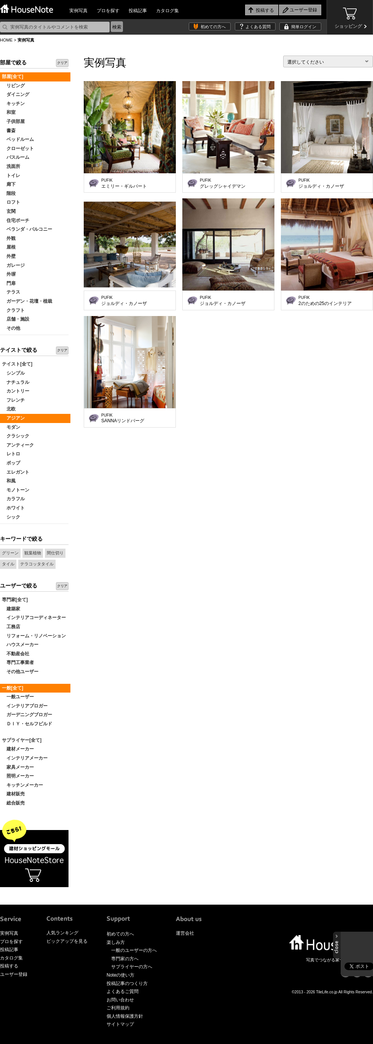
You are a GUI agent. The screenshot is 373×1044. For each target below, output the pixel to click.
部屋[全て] (12, 76)
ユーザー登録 (13, 974)
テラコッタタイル (37, 564)
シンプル (13, 373)
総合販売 (13, 803)
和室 (9, 112)
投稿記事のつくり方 (127, 983)
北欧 (9, 409)
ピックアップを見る (67, 941)
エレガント (15, 472)
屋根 (9, 247)
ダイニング (15, 94)
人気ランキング (62, 932)
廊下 (9, 184)
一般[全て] (12, 688)
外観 (9, 238)
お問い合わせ (120, 999)
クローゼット (18, 148)
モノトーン (15, 490)
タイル (8, 564)
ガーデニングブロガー (27, 714)
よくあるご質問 (123, 991)
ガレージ (13, 265)
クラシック (15, 436)
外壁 (9, 256)
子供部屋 (13, 121)
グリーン (10, 553)
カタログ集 (167, 10)
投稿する (9, 966)
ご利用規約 (118, 1007)
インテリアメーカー (25, 758)
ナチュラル (15, 382)
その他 (11, 328)
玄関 (9, 211)
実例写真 (78, 10)
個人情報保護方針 (125, 1016)
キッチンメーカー (22, 785)
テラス (11, 292)
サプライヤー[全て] (21, 740)
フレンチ (13, 400)
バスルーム (15, 157)
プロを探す (108, 10)
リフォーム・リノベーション (34, 636)
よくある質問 (258, 26)
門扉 (9, 283)
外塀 (9, 274)
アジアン (13, 418)
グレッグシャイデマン (222, 183)
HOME (6, 40)
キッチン (13, 103)
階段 (9, 193)
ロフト (11, 202)
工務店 (11, 626)
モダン (11, 427)
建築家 (11, 608)
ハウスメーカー (20, 644)
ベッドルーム (18, 139)
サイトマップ (120, 1024)
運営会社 (185, 933)
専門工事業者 (18, 662)
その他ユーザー (20, 671)
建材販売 (13, 794)
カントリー (15, 391)
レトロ (11, 454)
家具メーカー (18, 767)
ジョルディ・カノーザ (321, 183)
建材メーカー (18, 749)
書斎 (9, 130)
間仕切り (55, 553)
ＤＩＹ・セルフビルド (27, 723)
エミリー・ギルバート (124, 183)
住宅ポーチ (15, 220)
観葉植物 (32, 553)
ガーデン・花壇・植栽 (27, 301)
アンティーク (18, 445)
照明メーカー (18, 776)
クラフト (13, 310)
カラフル (13, 498)
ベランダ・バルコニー (27, 229)
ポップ (11, 463)
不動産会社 (15, 653)
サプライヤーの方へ (131, 966)
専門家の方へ (125, 958)
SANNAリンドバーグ (122, 418)
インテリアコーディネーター (34, 617)
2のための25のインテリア (325, 300)
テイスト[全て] (17, 364)
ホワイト (13, 508)
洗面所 (11, 166)
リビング (13, 85)
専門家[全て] (15, 599)
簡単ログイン (303, 26)
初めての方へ (213, 26)
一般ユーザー (18, 696)
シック (11, 517)
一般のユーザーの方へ (134, 950)
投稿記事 (138, 10)
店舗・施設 (15, 319)
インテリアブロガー (25, 706)
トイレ (11, 175)
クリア (62, 63)
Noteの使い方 (120, 975)
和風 (9, 481)
